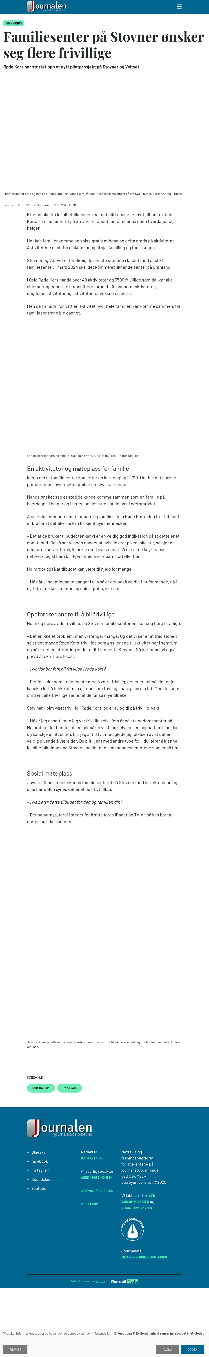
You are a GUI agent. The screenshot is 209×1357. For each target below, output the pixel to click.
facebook (39, 1161)
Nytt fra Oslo (40, 1088)
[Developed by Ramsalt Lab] (124, 1281)
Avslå (167, 1349)
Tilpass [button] (15, 1349)
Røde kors (70, 1088)
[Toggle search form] (179, 7)
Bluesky (38, 1152)
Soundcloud (42, 1179)
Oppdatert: (45, 205)
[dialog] (104, 1343)
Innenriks (13, 23)
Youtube (38, 1188)
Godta (192, 1349)
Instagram (40, 1170)
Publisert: (10, 205)
